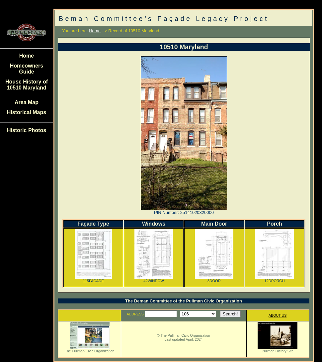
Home (26, 56)
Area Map (27, 102)
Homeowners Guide (26, 69)
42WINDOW (153, 279)
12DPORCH (274, 279)
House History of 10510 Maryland (26, 84)
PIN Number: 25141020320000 (184, 212)
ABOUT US (277, 315)
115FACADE (93, 279)
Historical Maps (26, 112)
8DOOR (214, 279)
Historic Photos (26, 130)
